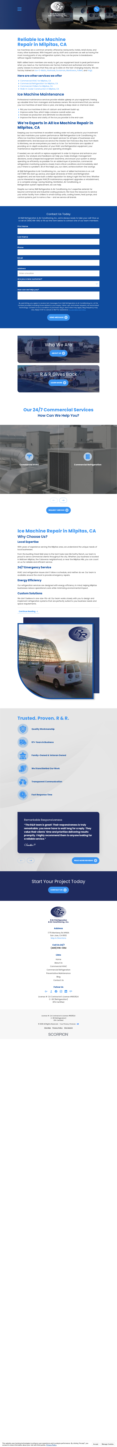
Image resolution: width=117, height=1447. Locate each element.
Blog (58, 982)
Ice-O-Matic (40, 70)
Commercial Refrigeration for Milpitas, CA (39, 83)
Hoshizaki (51, 70)
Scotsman (61, 70)
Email (20, 258)
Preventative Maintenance (58, 979)
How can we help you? (28, 290)
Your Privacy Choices (69, 1030)
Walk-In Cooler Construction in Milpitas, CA (39, 89)
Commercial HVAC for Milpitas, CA (35, 81)
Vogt (90, 70)
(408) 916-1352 (58, 953)
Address (22, 268)
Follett (80, 70)
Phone (21, 247)
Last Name (23, 237)
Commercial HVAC (58, 972)
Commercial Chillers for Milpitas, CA (36, 86)
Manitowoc (71, 70)
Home (58, 965)
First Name (23, 226)
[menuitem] (47, 1034)
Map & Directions (58, 944)
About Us (58, 968)
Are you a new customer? (30, 279)
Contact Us (58, 986)
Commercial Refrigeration (58, 975)
